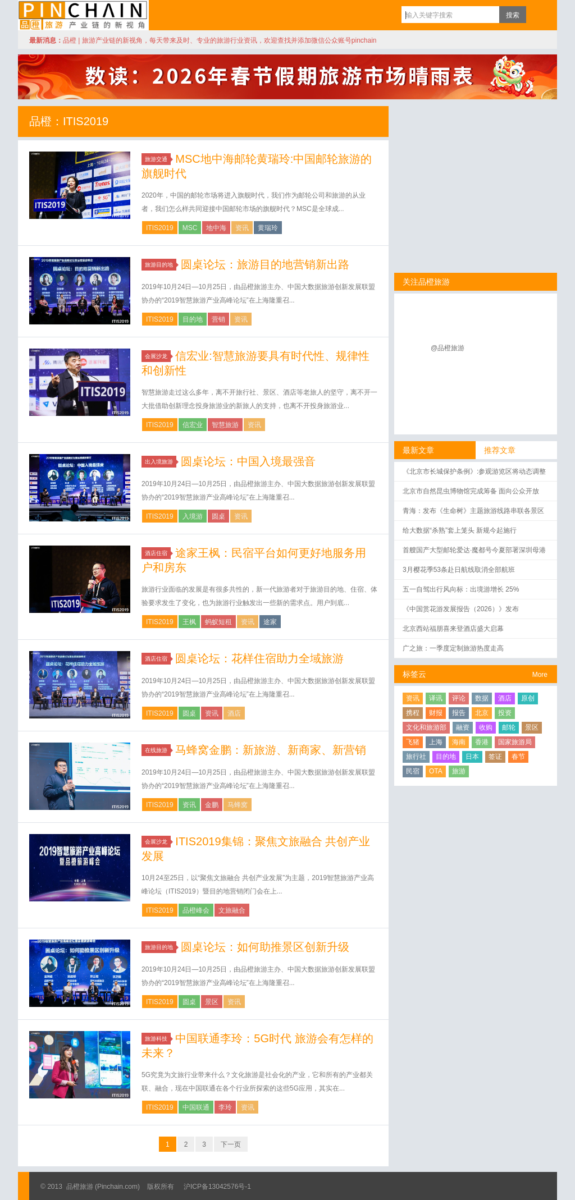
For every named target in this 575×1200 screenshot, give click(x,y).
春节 (518, 757)
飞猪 (412, 742)
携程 (412, 713)
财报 (435, 713)
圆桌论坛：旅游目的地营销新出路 (265, 264)
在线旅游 (158, 750)
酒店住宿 (158, 553)
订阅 (537, 14)
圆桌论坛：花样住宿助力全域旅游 (259, 658)
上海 (435, 742)
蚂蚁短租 (218, 622)
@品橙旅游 (447, 348)
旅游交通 (158, 159)
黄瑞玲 (268, 228)
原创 (528, 698)
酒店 (234, 713)
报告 (459, 713)
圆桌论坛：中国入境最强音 (248, 461)
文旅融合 (231, 910)
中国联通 (195, 1107)
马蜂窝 (237, 805)
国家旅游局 (515, 742)
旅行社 (416, 757)
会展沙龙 (158, 356)
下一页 (231, 1144)
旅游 (459, 771)
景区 (211, 1002)
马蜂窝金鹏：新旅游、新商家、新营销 (270, 750)
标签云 (414, 674)
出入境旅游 (160, 462)
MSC (190, 228)
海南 (459, 742)
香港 (482, 742)
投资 (505, 713)
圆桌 (218, 516)
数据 (482, 698)
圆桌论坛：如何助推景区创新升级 (265, 947)
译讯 (435, 698)
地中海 (216, 228)
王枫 (189, 622)
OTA (435, 771)
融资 (462, 727)
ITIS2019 (160, 228)
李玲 (225, 1107)
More (539, 675)
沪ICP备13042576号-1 (217, 1186)
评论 (459, 698)
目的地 (192, 319)
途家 (270, 622)
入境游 (192, 516)
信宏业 (192, 425)
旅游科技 (158, 1039)
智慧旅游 (225, 425)
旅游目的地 (160, 265)
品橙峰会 (195, 910)
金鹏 (211, 805)
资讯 (242, 228)
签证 (495, 757)
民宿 (412, 771)
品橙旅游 (83, 15)
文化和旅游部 (426, 727)
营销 (218, 319)
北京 (482, 713)
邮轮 (508, 727)
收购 (485, 727)
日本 (472, 757)
